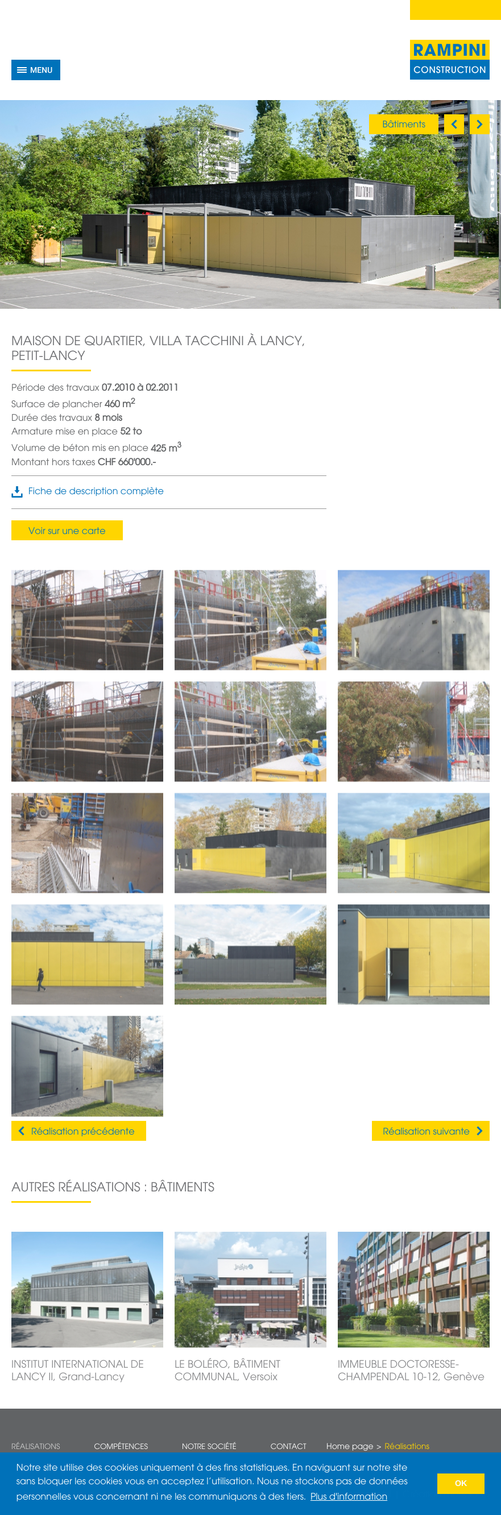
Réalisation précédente (83, 1132)
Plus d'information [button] (348, 1497)
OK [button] (461, 1483)
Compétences (121, 1447)
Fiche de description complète (96, 491)
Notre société (209, 1447)
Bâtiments (403, 125)
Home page (349, 1447)
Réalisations (35, 1447)
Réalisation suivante (426, 1132)
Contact (289, 1447)
